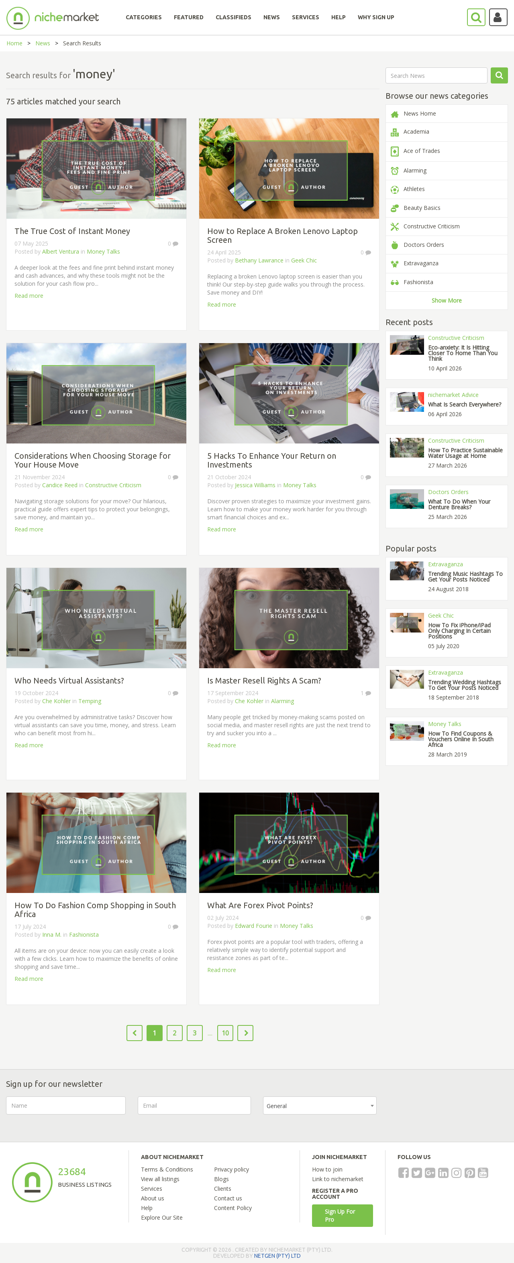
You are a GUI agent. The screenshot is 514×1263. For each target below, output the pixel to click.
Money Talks (103, 251)
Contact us (228, 1198)
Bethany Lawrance (259, 260)
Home (14, 43)
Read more (28, 295)
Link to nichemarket (337, 1179)
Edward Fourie (254, 925)
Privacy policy (231, 1169)
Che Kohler (56, 701)
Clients (222, 1188)
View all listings (160, 1179)
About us (152, 1198)
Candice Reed (60, 485)
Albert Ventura (61, 251)
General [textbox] (277, 1106)
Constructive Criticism (113, 485)
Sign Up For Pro (340, 1215)
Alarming (282, 701)
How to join (327, 1169)
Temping (89, 701)
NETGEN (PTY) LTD (277, 1256)
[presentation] (450, 1112)
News (42, 43)
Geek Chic (304, 260)
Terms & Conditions (167, 1169)
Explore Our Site (162, 1217)
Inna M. (51, 934)
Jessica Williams (255, 485)
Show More (447, 300)
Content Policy (233, 1208)
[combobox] (320, 1105)
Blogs (221, 1179)
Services (151, 1188)
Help (147, 1208)
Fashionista (84, 934)
